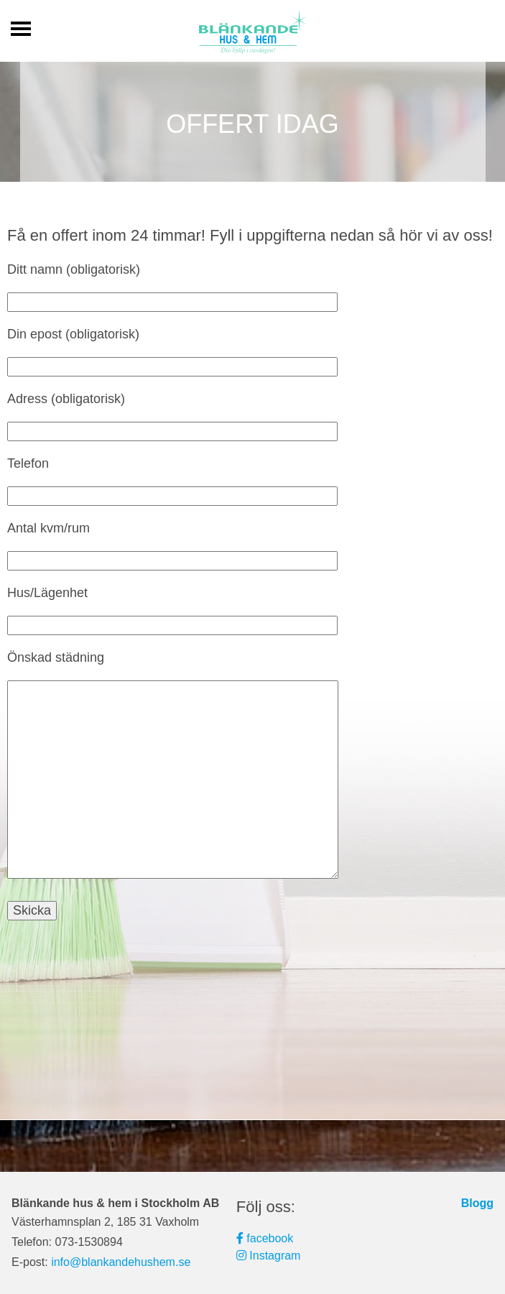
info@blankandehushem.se (120, 1262)
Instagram (268, 1255)
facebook (264, 1238)
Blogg (477, 1203)
